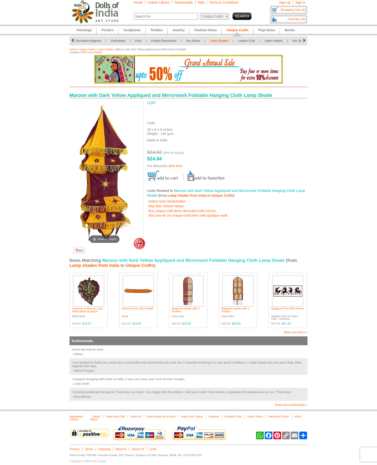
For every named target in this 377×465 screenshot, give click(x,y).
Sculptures (132, 30)
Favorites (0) (296, 19)
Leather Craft (247, 41)
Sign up (284, 2)
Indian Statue (255, 416)
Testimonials (183, 2)
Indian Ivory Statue (192, 416)
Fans (140, 41)
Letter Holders (275, 41)
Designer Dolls (233, 416)
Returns (121, 449)
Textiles (157, 30)
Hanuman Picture (278, 416)
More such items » (296, 332)
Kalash (96, 416)
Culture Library (158, 2)
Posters (107, 30)
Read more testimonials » (291, 405)
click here (175, 166)
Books (290, 30)
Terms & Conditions (223, 2)
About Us (138, 449)
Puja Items (266, 30)
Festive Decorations (165, 41)
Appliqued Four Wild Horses (287, 308)
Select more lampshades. (167, 201)
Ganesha (213, 416)
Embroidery (119, 41)
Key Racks (194, 41)
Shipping (104, 449)
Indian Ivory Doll (115, 416)
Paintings (84, 30)
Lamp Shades (220, 41)
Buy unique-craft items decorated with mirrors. (182, 211)
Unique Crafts (87, 49)
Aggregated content (76, 418)
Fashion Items (205, 30)
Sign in (300, 2)
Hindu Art (135, 416)
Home (138, 2)
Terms (89, 449)
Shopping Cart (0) (292, 10)
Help (201, 2)
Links (153, 449)
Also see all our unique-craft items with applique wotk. (188, 215)
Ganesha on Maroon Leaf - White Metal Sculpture (88, 310)
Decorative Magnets (90, 41)
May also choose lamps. (166, 206)
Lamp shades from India (187, 195)
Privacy (74, 449)
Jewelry (178, 30)
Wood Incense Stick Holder (138, 308)
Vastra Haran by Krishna (161, 416)
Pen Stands (301, 41)
